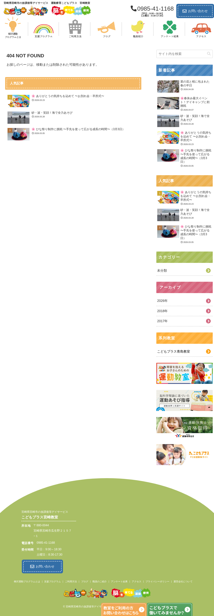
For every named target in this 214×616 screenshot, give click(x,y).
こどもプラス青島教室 (173, 351)
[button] (209, 54)
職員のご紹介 (99, 581)
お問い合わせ (195, 11)
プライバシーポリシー (157, 581)
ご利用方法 (71, 581)
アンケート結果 (119, 581)
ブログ (84, 581)
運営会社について (183, 581)
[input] (184, 54)
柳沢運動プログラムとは (27, 581)
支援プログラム (52, 581)
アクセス (136, 581)
